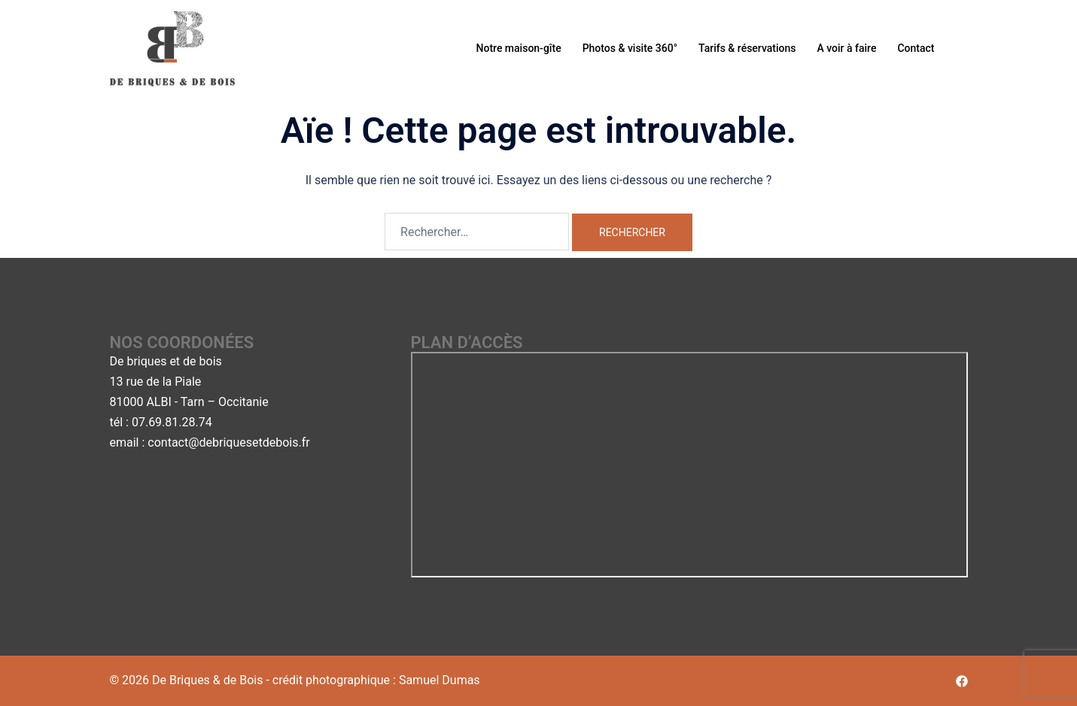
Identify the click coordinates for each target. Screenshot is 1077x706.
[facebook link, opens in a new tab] (962, 680)
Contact (915, 48)
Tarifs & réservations (747, 48)
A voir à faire (846, 48)
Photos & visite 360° (630, 48)
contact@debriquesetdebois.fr (228, 442)
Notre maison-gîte (518, 48)
